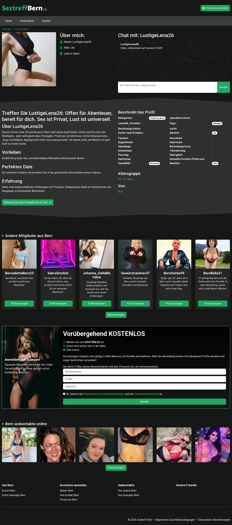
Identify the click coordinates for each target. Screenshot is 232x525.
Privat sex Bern (21, 29)
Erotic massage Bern (13, 495)
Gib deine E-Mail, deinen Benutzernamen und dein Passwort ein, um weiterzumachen (144, 370)
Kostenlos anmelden (215, 8)
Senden (223, 87)
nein (215, 163)
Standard (217, 123)
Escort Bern (8, 490)
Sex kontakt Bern (69, 495)
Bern (120, 191)
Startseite (6, 29)
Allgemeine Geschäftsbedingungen (175, 519)
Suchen (46, 20)
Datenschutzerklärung (146, 394)
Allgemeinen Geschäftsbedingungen (104, 394)
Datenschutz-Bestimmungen (214, 519)
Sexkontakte (27, 20)
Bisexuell (154, 163)
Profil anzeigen (19, 303)
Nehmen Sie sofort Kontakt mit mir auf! (27, 202)
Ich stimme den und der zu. (113, 394)
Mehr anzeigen (116, 314)
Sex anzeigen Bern (128, 495)
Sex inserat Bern (127, 490)
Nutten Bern (66, 490)
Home (8, 20)
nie (214, 133)
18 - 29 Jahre (125, 179)
